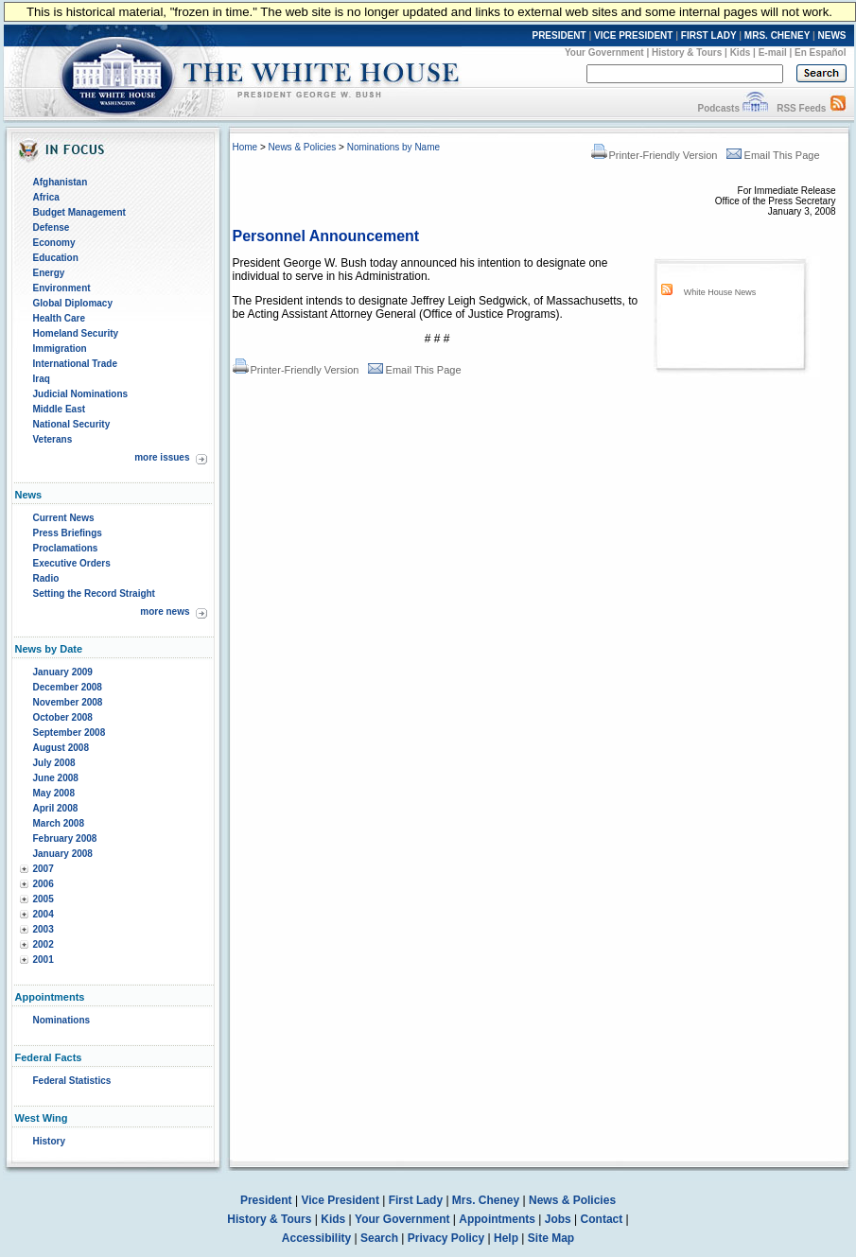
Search (379, 1238)
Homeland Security (76, 333)
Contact (602, 1219)
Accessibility (316, 1238)
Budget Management (79, 212)
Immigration (60, 348)
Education (56, 258)
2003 (43, 929)
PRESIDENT (558, 35)
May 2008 (54, 793)
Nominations (62, 1020)
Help (506, 1238)
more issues (161, 457)
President (266, 1200)
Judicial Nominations (81, 394)
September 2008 (69, 732)
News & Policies (303, 147)
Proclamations (65, 548)
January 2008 (63, 853)
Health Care (59, 318)
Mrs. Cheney (485, 1200)
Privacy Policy (446, 1238)
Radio (46, 578)
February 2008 (65, 838)
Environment (62, 288)
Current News (64, 518)
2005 (43, 899)
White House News (720, 292)
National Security (72, 424)
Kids (740, 52)
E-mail (773, 52)
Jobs (558, 1219)
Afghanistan (60, 182)
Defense (51, 227)
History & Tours (687, 52)
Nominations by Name (393, 147)
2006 (43, 884)
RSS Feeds (801, 108)
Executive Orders (72, 563)
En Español (820, 52)
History (49, 1141)
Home (245, 147)
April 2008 (56, 808)
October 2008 (63, 717)
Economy (54, 242)
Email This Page (773, 155)
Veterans (53, 439)
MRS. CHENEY (777, 35)
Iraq (41, 379)
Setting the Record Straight (94, 593)
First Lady (416, 1200)
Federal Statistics (72, 1080)
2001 (43, 959)
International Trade (75, 363)
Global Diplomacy (73, 303)
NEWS (832, 35)
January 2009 (63, 672)
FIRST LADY (709, 35)
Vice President (340, 1200)
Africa (46, 197)
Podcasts (718, 108)
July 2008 (54, 763)
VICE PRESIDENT (633, 35)
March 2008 (58, 823)
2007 (43, 869)
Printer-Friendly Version (654, 155)
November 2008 (68, 702)
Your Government (604, 52)
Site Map (551, 1238)
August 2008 (61, 747)
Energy (49, 273)
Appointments (497, 1219)
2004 (43, 914)
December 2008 (67, 687)
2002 (43, 944)
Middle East (59, 409)
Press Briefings (67, 533)
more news (164, 611)
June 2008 (56, 778)
